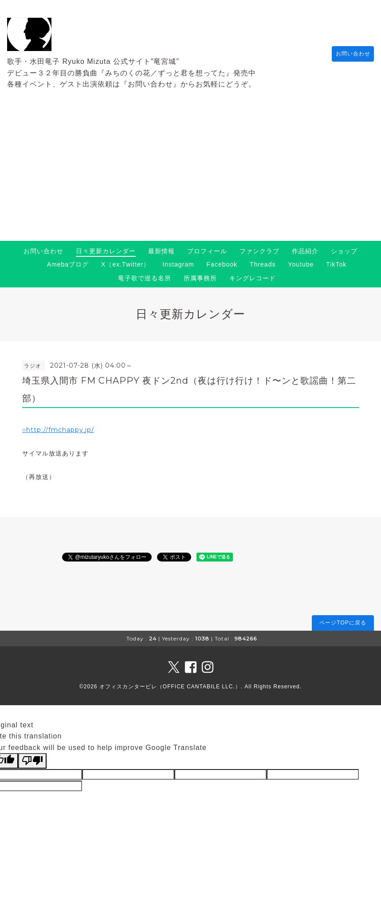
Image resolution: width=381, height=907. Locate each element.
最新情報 (161, 251)
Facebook (222, 264)
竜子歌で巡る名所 (144, 278)
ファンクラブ (259, 251)
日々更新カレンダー (106, 251)
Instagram (178, 264)
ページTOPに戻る (342, 623)
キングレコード (252, 278)
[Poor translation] (32, 760)
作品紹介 (305, 251)
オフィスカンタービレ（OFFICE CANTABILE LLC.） (170, 686)
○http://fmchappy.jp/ (58, 430)
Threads (262, 264)
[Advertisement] (190, 174)
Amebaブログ (68, 264)
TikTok (336, 264)
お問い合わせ (349, 53)
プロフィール (207, 251)
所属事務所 (200, 278)
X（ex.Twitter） (125, 264)
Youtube (301, 264)
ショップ (344, 251)
